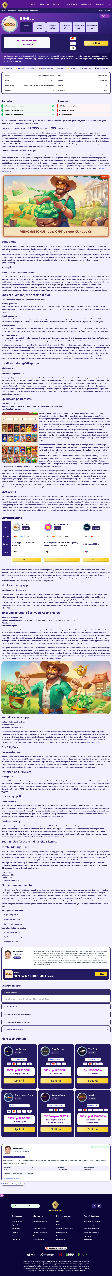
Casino (33, 4)
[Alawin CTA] (82, 1097)
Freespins (15, 1232)
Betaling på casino (71, 4)
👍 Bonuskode (20, 68)
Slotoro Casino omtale (56, 1105)
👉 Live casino (72, 68)
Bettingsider (100, 4)
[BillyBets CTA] (9, 974)
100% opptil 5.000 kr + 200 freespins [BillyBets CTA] (34, 976)
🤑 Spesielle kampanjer (46, 68)
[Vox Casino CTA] (82, 1051)
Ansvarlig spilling (38, 1239)
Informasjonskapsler (39, 1225)
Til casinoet (26, 560)
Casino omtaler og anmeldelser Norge (18, 11)
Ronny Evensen (18, 1148)
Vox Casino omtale (92, 1059)
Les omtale (26, 563)
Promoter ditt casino (39, 1228)
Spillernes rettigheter (40, 1232)
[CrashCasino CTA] (45, 1051)
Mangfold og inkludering (91, 1228)
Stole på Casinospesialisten (65, 1228)
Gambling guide (86, 4)
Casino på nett (17, 1221)
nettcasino (89, 121)
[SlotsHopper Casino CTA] (8, 1097)
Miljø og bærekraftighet (91, 1232)
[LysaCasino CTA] (8, 1051)
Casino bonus (44, 4)
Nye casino (15, 1225)
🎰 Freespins (31, 68)
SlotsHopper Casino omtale (19, 1106)
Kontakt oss (60, 1236)
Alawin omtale (93, 1105)
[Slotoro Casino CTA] (45, 1097)
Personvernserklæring (40, 1221)
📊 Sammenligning (85, 68)
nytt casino (96, 742)
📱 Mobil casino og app (101, 68)
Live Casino (16, 1239)
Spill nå (96, 43)
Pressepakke (87, 1239)
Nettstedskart (60, 1239)
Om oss (58, 1221)
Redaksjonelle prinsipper (91, 1221)
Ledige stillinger (61, 1232)
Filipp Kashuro (19, 1184)
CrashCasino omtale (56, 1059)
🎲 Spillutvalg (61, 68)
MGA (34, 1236)
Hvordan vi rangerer (90, 1225)
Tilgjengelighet (88, 1236)
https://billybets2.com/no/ (46, 76)
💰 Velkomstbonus (6, 68)
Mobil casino (16, 1228)
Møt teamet (60, 1225)
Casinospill (56, 4)
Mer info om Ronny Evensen (11, 1178)
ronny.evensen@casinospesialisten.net (14, 1157)
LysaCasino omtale (19, 1059)
